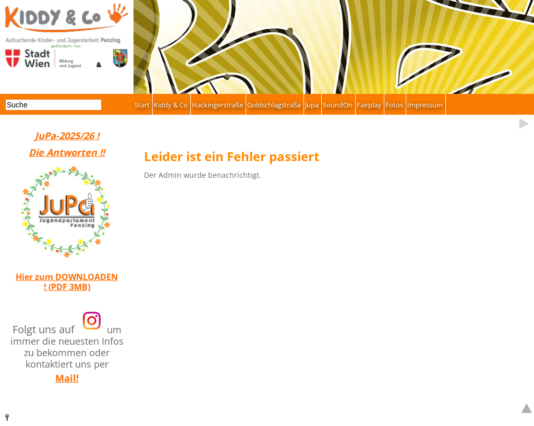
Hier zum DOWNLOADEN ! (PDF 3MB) (67, 282)
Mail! (67, 378)
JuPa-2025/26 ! (67, 135)
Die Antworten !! (67, 152)
